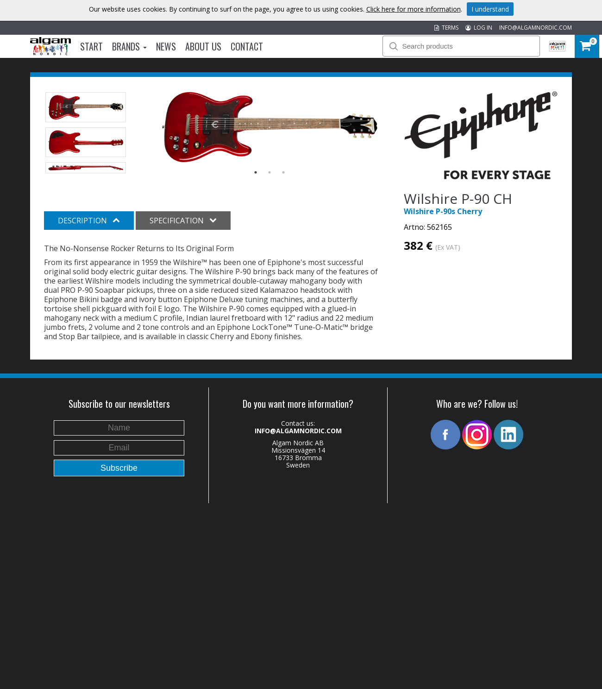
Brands (129, 46)
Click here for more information (413, 9)
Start (91, 46)
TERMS (446, 28)
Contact (247, 46)
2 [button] (269, 172)
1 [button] (255, 172)
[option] (269, 127)
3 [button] (283, 172)
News (166, 46)
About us (203, 46)
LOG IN (478, 28)
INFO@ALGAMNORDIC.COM (535, 28)
